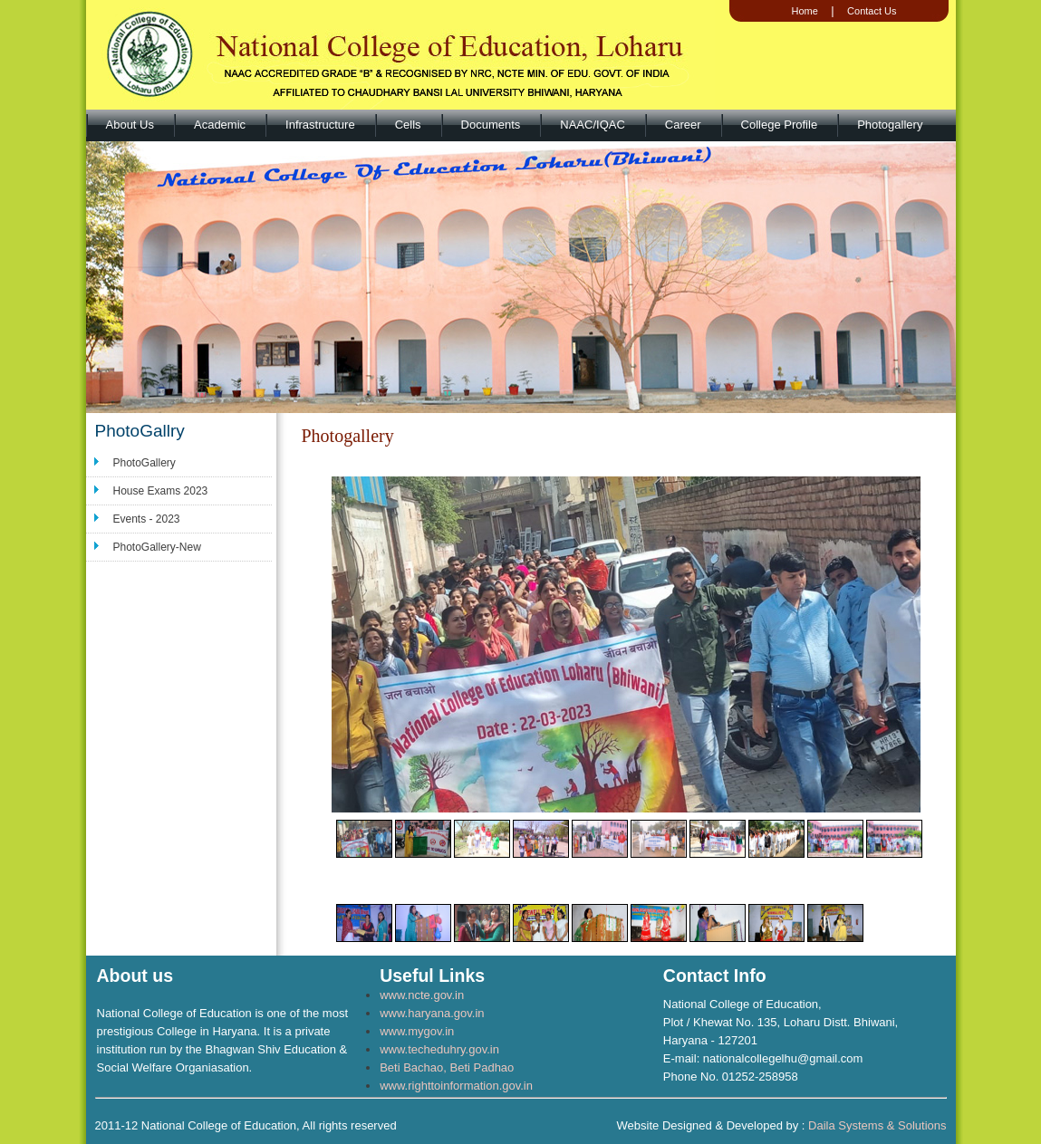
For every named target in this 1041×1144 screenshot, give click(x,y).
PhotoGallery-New (157, 547)
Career (683, 124)
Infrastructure (320, 124)
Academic (220, 124)
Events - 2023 (146, 519)
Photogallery (889, 124)
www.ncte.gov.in (422, 995)
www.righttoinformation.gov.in (456, 1085)
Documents (491, 124)
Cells (408, 124)
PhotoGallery (144, 463)
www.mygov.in (417, 1031)
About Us (130, 124)
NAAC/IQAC (592, 124)
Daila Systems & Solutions (877, 1125)
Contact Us (871, 10)
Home (804, 10)
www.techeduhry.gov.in (439, 1049)
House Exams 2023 (160, 491)
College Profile (779, 124)
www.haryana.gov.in (432, 1013)
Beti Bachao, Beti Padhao (447, 1067)
